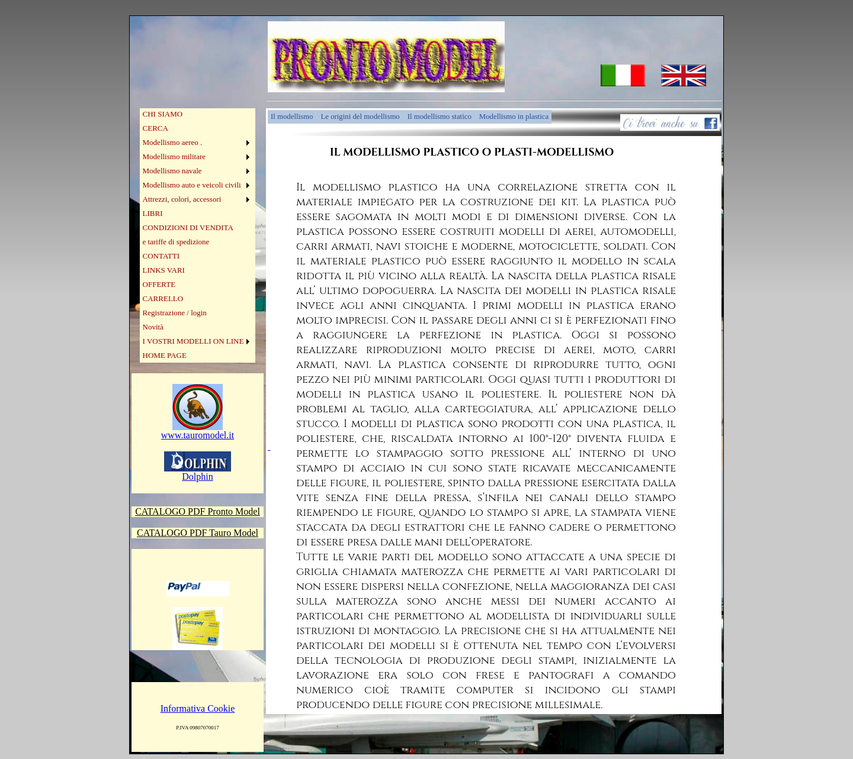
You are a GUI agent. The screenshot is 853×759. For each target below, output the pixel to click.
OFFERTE (159, 284)
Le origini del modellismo (359, 116)
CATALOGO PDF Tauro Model (197, 533)
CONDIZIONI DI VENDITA (188, 227)
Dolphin (197, 472)
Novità (153, 326)
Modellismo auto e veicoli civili (192, 184)
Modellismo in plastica (514, 116)
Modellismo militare (174, 156)
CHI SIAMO (163, 113)
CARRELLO (163, 298)
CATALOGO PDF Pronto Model (197, 511)
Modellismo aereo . (173, 142)
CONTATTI (161, 255)
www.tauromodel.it (197, 431)
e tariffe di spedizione (176, 241)
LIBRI (153, 213)
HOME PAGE (165, 355)
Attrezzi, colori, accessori (182, 199)
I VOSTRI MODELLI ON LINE (193, 341)
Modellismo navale (172, 170)
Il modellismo (292, 116)
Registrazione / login (175, 312)
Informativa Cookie (198, 708)
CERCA (155, 128)
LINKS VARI (164, 270)
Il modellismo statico (440, 116)
